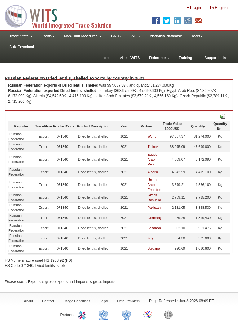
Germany (154, 218)
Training (187, 58)
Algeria (153, 172)
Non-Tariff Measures (83, 36)
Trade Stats (21, 36)
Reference (159, 58)
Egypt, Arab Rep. (152, 159)
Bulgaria (154, 248)
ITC (83, 314)
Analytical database (166, 36)
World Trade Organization (148, 314)
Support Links (217, 58)
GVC (116, 36)
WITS (62, 15)
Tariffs (48, 36)
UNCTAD (105, 314)
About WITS (130, 58)
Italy (151, 238)
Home (106, 58)
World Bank (170, 314)
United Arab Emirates (154, 184)
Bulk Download (21, 47)
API (135, 36)
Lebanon (154, 228)
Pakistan (154, 207)
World (152, 136)
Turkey (153, 146)
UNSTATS (126, 314)
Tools (197, 36)
